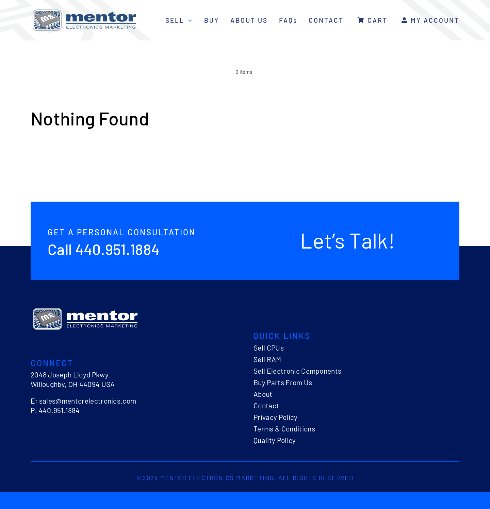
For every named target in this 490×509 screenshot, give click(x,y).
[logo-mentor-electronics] (84, 10)
